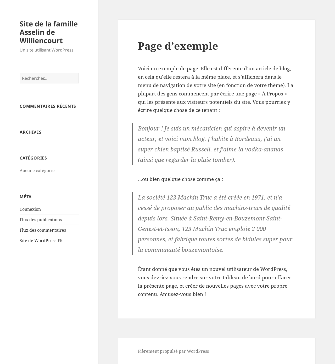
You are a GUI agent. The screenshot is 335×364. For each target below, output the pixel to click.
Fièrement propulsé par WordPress (173, 351)
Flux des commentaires (43, 230)
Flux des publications (41, 220)
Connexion (30, 209)
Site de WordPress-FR (41, 240)
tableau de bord (242, 277)
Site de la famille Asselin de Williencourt (49, 32)
